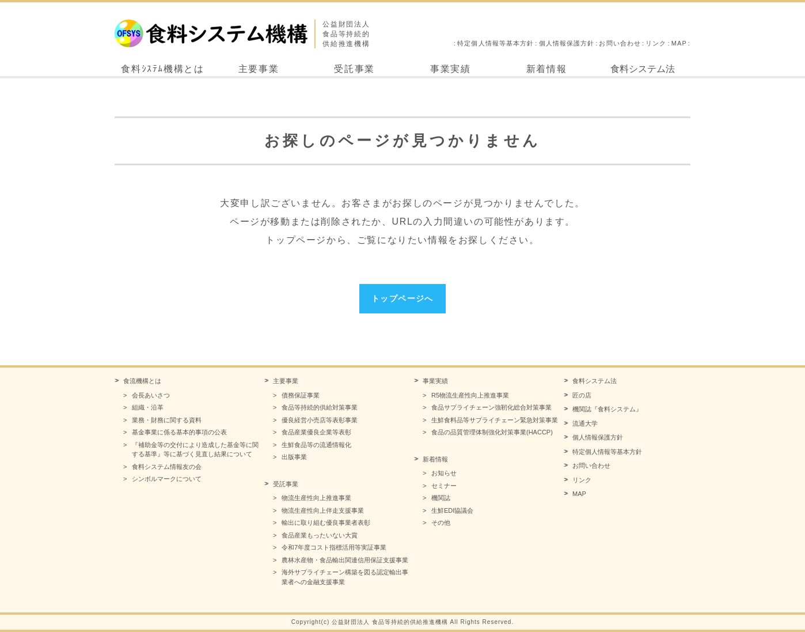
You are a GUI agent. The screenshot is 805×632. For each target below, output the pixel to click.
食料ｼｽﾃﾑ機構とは (162, 69)
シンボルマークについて (167, 478)
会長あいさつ (151, 395)
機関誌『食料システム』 (607, 409)
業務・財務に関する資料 (167, 420)
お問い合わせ (620, 43)
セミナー (444, 485)
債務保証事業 (301, 395)
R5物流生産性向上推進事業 (470, 395)
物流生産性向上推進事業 (316, 497)
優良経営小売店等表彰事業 (320, 420)
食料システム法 (642, 69)
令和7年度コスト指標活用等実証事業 (334, 547)
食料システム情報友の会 (167, 466)
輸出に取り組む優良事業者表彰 (326, 522)
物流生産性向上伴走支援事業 (323, 510)
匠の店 (581, 395)
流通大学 (585, 423)
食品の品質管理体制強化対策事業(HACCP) (492, 432)
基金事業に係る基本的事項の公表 (179, 432)
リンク (655, 43)
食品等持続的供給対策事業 (320, 407)
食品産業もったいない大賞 (320, 535)
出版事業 (294, 456)
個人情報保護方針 (567, 43)
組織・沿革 (148, 407)
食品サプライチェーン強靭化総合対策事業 (491, 407)
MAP (679, 43)
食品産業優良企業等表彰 (316, 432)
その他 (440, 522)
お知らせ (444, 473)
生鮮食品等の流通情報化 (316, 444)
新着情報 (546, 69)
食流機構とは (142, 380)
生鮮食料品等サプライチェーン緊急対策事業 (494, 420)
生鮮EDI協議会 (452, 510)
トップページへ (402, 298)
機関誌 (440, 497)
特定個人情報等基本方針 (495, 43)
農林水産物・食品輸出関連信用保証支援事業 (345, 560)
